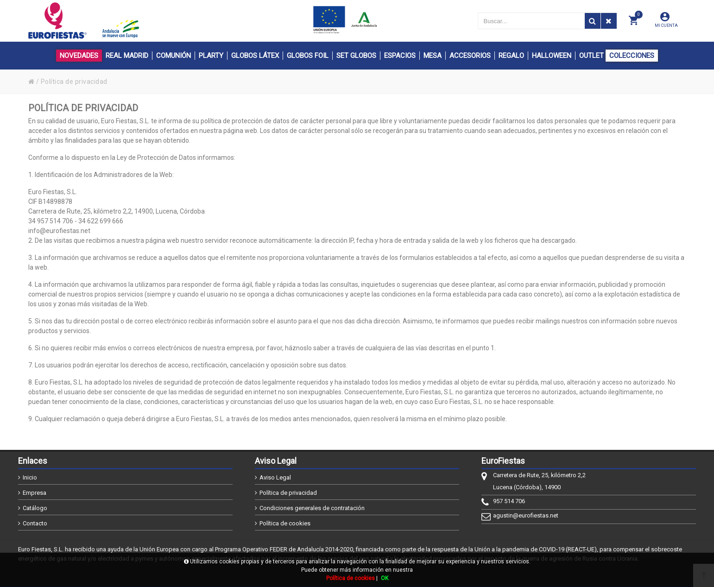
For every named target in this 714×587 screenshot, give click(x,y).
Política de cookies (284, 523)
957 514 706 (509, 501)
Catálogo (35, 508)
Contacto (35, 523)
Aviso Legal (275, 477)
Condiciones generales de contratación (312, 508)
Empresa (34, 492)
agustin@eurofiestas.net (525, 515)
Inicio (30, 477)
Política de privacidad (288, 492)
